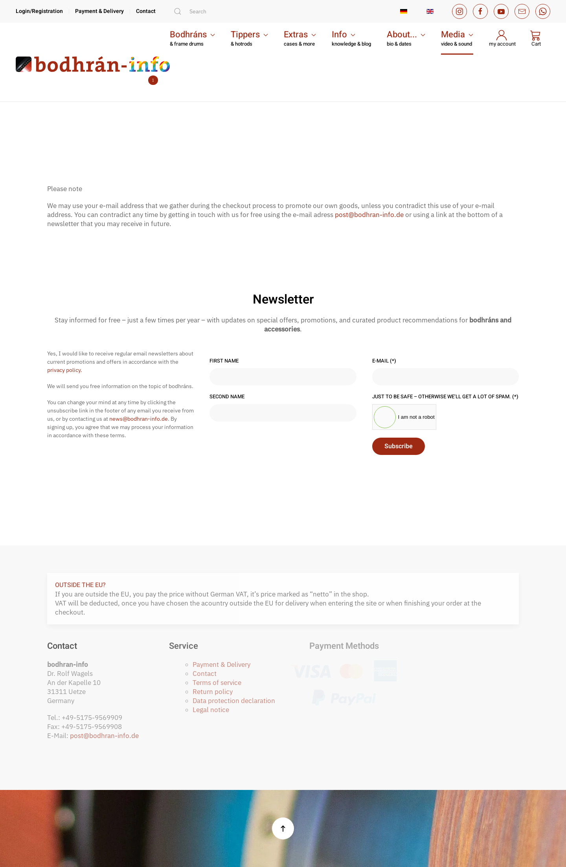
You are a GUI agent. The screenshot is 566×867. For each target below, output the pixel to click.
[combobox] (214, 11)
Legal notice (211, 709)
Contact (146, 11)
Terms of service (217, 682)
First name (224, 360)
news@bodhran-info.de (138, 418)
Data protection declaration (234, 700)
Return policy (213, 691)
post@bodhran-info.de (369, 214)
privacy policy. (64, 370)
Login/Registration (39, 11)
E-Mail (384, 360)
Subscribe (398, 446)
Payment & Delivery (99, 11)
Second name (226, 396)
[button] (192, 38)
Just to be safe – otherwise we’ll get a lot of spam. (445, 396)
